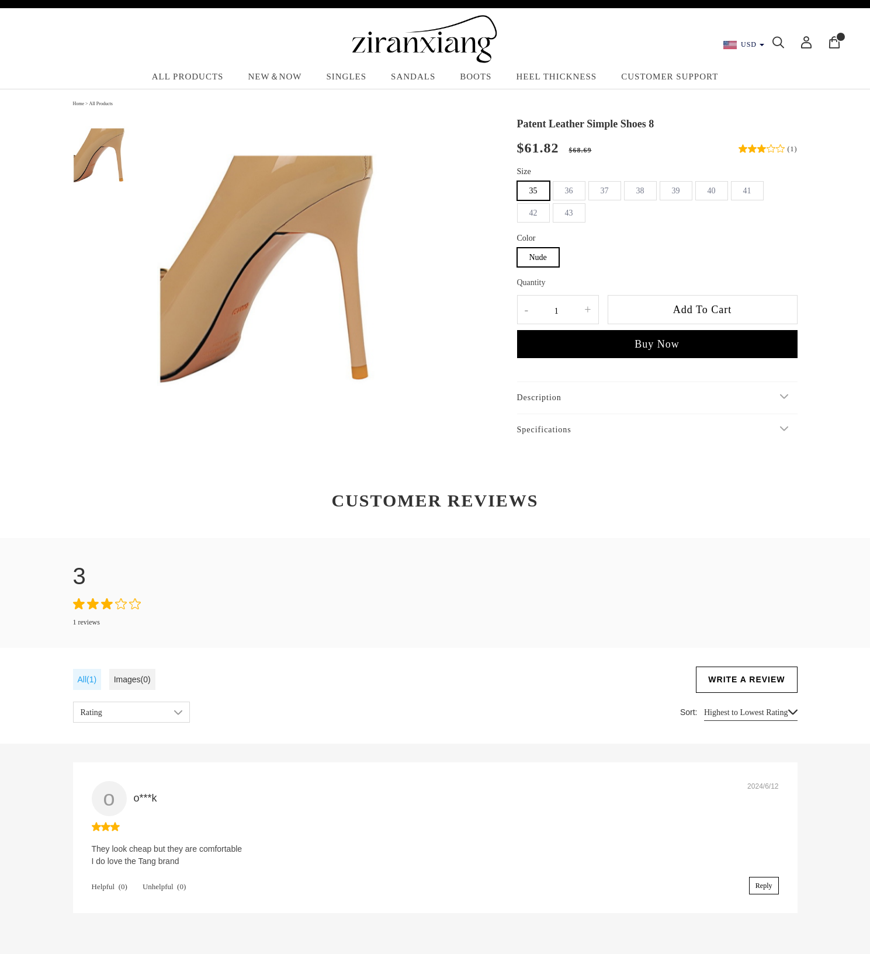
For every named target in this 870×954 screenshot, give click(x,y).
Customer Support (669, 76)
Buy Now (657, 344)
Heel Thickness (556, 76)
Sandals (413, 76)
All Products (188, 76)
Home (79, 103)
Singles (346, 76)
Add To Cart (702, 309)
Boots (475, 76)
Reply (763, 886)
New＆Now (274, 76)
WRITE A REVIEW (746, 679)
